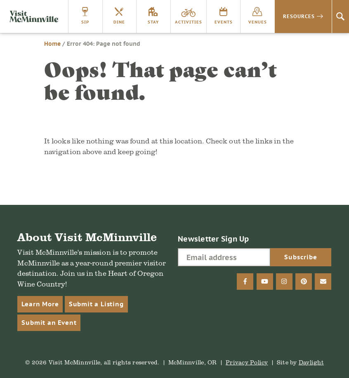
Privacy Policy (247, 362)
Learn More (40, 304)
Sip (85, 22)
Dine (119, 22)
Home (52, 43)
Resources (299, 16)
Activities (188, 22)
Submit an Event (48, 322)
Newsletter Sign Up (213, 239)
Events (224, 22)
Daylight (311, 362)
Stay (153, 22)
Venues (257, 22)
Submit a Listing (96, 304)
